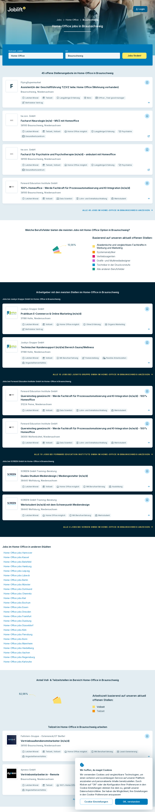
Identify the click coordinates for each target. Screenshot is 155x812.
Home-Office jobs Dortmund (18, 589)
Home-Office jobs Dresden (17, 611)
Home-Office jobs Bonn (16, 639)
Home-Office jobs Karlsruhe (18, 661)
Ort (66, 51)
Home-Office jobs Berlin (16, 580)
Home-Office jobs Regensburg (19, 657)
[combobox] (35, 56)
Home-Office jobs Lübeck (17, 575)
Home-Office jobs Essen (16, 607)
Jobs (59, 19)
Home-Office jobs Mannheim (18, 643)
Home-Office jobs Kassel (16, 557)
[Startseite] (17, 9)
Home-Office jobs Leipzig (17, 571)
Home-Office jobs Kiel (15, 598)
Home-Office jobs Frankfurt (17, 616)
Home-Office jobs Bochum (17, 602)
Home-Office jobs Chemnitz (18, 593)
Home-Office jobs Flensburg (18, 634)
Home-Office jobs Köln (15, 630)
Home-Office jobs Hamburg (17, 566)
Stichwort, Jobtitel (15, 51)
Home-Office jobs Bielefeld (17, 562)
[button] (134, 56)
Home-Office (72, 19)
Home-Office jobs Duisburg (17, 621)
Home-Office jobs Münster (17, 584)
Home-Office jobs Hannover (18, 552)
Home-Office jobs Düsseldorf (18, 625)
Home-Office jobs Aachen (17, 652)
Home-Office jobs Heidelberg (19, 648)
